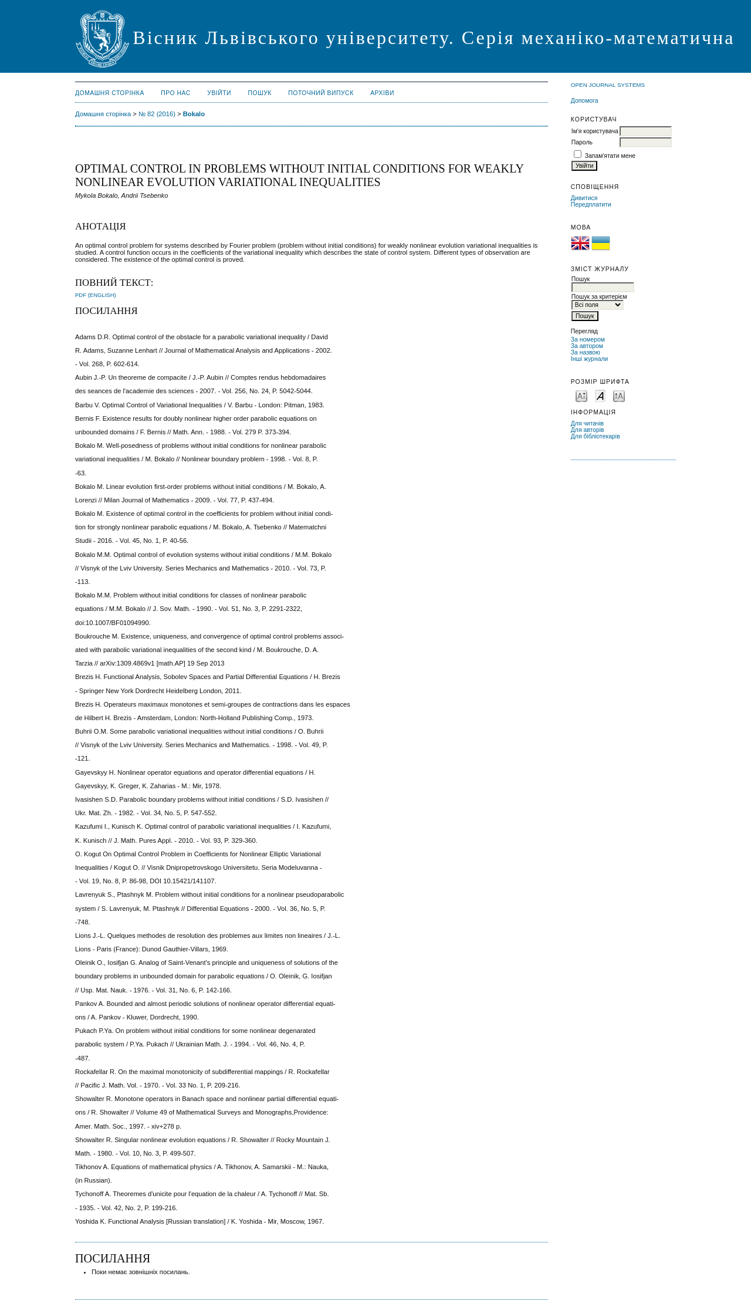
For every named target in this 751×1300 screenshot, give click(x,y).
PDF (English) (95, 295)
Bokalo (194, 113)
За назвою (585, 352)
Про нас (176, 93)
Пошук (260, 93)
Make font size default (600, 395)
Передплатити (591, 204)
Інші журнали (589, 359)
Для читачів (587, 423)
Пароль (582, 142)
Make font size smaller (581, 395)
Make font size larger (619, 395)
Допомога (584, 100)
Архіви (382, 93)
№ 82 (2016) (156, 113)
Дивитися (584, 198)
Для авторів (587, 430)
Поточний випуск (320, 93)
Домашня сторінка (109, 93)
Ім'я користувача (594, 131)
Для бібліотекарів (595, 436)
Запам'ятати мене (610, 156)
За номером (588, 339)
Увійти (219, 93)
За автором (587, 346)
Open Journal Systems (608, 85)
